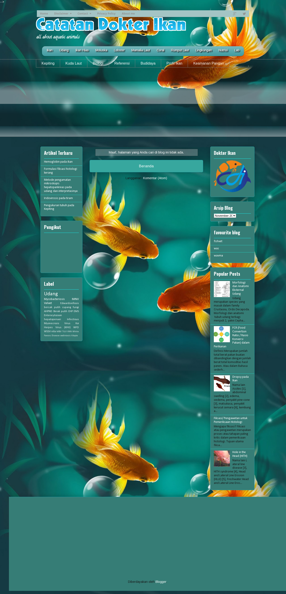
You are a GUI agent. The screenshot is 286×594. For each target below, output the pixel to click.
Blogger (161, 582)
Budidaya (148, 63)
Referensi (122, 63)
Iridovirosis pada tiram (58, 198)
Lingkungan (204, 50)
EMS (76, 311)
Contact (83, 13)
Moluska (101, 50)
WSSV (47, 331)
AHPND (48, 311)
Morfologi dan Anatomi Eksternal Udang (240, 288)
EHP (70, 311)
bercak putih (52, 307)
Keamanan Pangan (208, 63)
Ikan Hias (82, 50)
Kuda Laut (73, 63)
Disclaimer (61, 13)
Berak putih (60, 311)
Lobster (119, 50)
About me (128, 13)
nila (53, 331)
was (216, 248)
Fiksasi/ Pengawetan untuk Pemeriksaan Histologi (230, 420)
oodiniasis (65, 335)
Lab (237, 50)
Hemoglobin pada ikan (58, 162)
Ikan (49, 50)
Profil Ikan (174, 63)
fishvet (218, 241)
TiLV (64, 331)
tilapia (74, 335)
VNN (69, 331)
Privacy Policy (106, 13)
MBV (59, 331)
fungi (76, 307)
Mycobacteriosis (54, 299)
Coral (160, 50)
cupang (66, 307)
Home (44, 13)
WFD (76, 327)
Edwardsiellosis (69, 303)
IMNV (75, 299)
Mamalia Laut (140, 50)
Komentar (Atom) (155, 178)
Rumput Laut (180, 50)
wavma (218, 255)
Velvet (48, 303)
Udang (64, 50)
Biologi (98, 63)
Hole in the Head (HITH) (239, 454)
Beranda (146, 166)
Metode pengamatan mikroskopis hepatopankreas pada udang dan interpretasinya (61, 185)
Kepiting (48, 63)
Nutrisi (223, 50)
